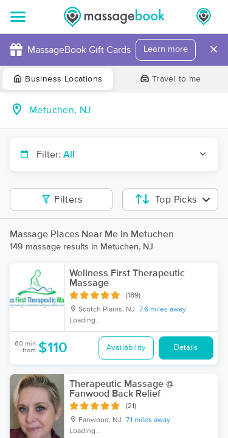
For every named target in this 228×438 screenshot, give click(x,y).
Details (186, 348)
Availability (126, 348)
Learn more (165, 49)
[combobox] (123, 110)
